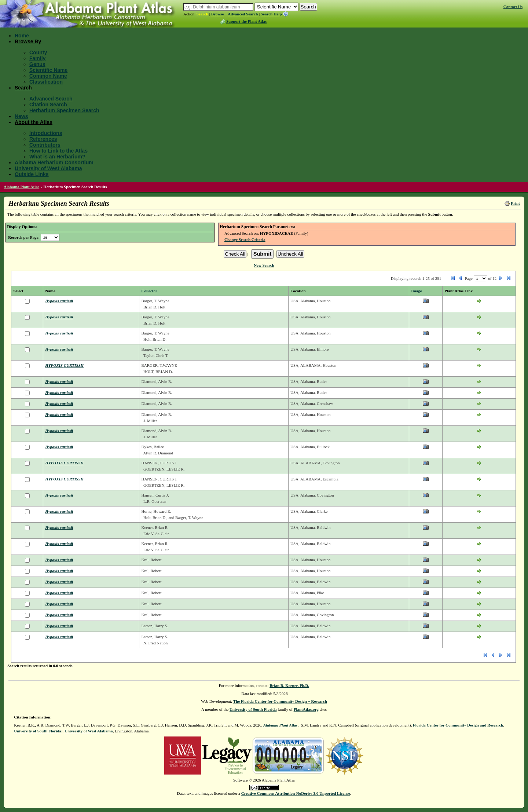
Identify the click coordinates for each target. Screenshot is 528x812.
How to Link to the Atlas (58, 151)
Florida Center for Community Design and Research (458, 725)
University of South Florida (253, 709)
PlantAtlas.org (306, 709)
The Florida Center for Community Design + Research (280, 701)
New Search (264, 265)
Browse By (28, 41)
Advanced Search (243, 14)
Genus (37, 64)
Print (515, 203)
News (21, 116)
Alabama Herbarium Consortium (54, 162)
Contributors (44, 145)
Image (416, 291)
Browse (217, 14)
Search (202, 14)
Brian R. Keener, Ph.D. (289, 685)
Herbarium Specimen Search (64, 110)
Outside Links (32, 174)
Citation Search (48, 104)
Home (22, 36)
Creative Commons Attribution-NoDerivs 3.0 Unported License (295, 793)
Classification (46, 82)
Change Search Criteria (244, 239)
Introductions (45, 133)
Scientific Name (48, 70)
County (38, 52)
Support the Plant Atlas (246, 21)
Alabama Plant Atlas (21, 186)
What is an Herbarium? (57, 157)
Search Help (271, 14)
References (43, 139)
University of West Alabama (48, 168)
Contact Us (512, 6)
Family (37, 58)
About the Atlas (33, 122)
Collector (149, 291)
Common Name (48, 76)
